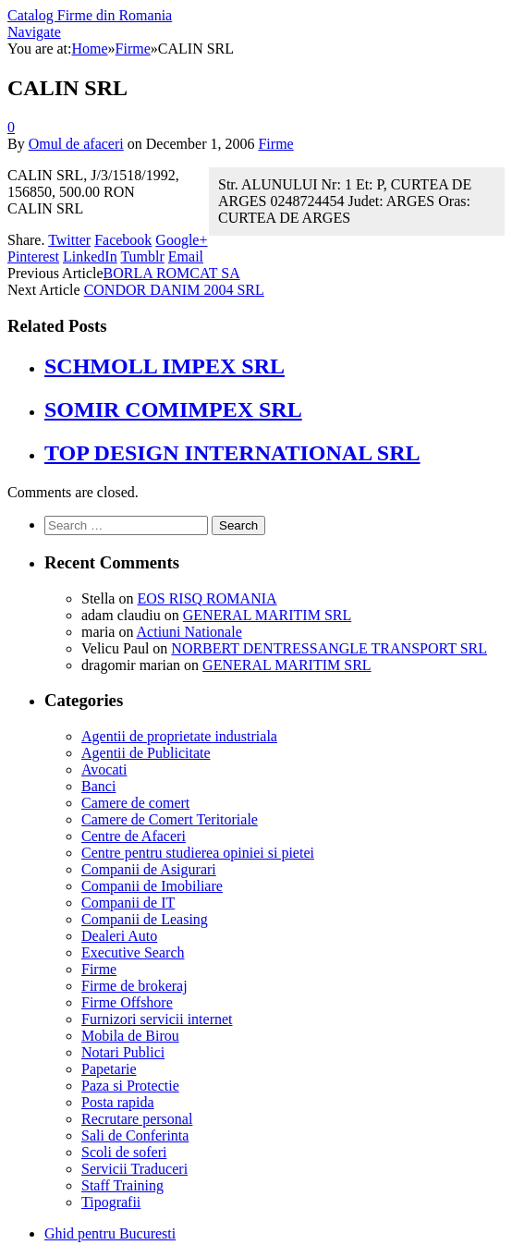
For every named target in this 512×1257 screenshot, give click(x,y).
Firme (275, 144)
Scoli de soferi (123, 1152)
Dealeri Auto (119, 936)
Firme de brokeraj (134, 986)
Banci (98, 786)
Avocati (104, 769)
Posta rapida (117, 1102)
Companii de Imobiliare (152, 886)
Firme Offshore (127, 1002)
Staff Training (122, 1185)
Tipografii (110, 1202)
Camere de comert (135, 803)
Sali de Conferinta (135, 1135)
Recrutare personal (136, 1119)
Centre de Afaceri (133, 836)
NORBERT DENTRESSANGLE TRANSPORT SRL (329, 648)
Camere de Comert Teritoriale (169, 819)
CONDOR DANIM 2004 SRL (174, 290)
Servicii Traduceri (134, 1169)
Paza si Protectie (130, 1085)
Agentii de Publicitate (146, 753)
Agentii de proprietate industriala (179, 736)
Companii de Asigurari (148, 869)
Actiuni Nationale (189, 632)
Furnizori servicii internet (157, 1019)
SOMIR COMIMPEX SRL (173, 409)
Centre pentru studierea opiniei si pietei (197, 852)
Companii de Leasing (144, 919)
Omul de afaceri (76, 144)
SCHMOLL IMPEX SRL (164, 366)
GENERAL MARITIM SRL (267, 615)
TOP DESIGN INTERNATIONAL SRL (232, 453)
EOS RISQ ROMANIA (206, 598)
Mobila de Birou (130, 1035)
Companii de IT (128, 902)
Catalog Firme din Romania (89, 15)
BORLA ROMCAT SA (172, 273)
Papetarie (109, 1069)
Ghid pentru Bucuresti (110, 1233)
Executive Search (133, 952)
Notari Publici (123, 1052)
